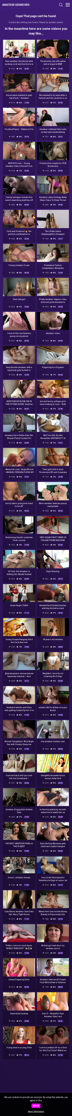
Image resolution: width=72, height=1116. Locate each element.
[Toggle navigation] (68, 4)
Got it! (36, 1105)
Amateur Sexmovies (16, 4)
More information (36, 1111)
